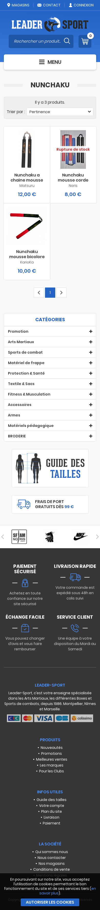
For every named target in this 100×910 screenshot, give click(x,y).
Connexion (81, 5)
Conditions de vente (51, 869)
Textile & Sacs (21, 383)
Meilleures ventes (51, 759)
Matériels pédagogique (31, 425)
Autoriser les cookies (50, 902)
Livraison (51, 817)
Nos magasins (52, 863)
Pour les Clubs (51, 771)
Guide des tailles (51, 799)
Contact (49, 5)
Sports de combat (25, 352)
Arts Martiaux (21, 341)
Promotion (18, 331)
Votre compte (51, 805)
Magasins (17, 5)
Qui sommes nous (51, 851)
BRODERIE (17, 436)
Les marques (51, 765)
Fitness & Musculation (29, 394)
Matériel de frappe (26, 362)
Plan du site (51, 811)
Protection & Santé (26, 373)
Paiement (51, 823)
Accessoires (19, 404)
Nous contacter (52, 857)
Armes (14, 415)
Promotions (51, 753)
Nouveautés (52, 747)
